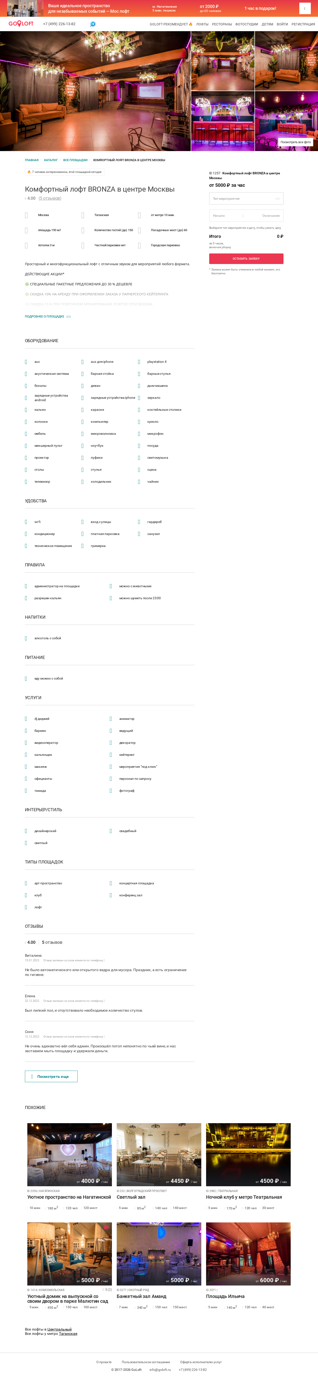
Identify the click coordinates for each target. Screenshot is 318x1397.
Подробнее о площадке (44, 316)
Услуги (33, 697)
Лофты (202, 24)
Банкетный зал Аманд (141, 1296)
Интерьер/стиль (43, 809)
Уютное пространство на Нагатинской (69, 1197)
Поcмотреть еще (50, 1077)
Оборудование (41, 340)
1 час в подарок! (260, 8)
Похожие (35, 1107)
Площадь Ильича (225, 1296)
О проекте (104, 1362)
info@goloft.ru (160, 1370)
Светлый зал (131, 1197)
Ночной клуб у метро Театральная (244, 1197)
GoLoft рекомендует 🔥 (171, 24)
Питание (35, 657)
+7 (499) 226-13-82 (59, 24)
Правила (35, 565)
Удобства (36, 501)
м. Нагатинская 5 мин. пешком (164, 8)
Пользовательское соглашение (146, 1362)
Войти (282, 24)
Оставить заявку (246, 258)
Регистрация (303, 24)
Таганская (68, 1333)
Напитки (35, 617)
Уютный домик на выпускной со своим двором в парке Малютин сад (67, 1299)
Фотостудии (246, 24)
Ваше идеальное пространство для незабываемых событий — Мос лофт (88, 8)
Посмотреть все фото (296, 142)
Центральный (59, 1329)
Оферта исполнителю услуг (201, 1362)
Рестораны (222, 24)
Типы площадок (44, 862)
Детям (267, 24)
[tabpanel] (69, 1154)
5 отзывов (50, 198)
